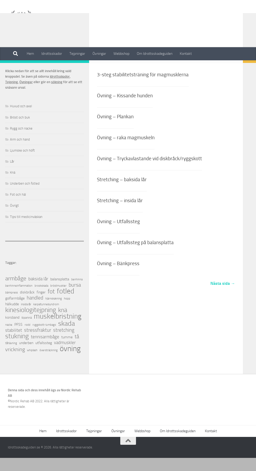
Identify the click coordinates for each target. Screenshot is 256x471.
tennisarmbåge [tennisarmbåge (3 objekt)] (45, 349)
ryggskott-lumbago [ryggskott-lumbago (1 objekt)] (44, 338)
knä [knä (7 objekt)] (62, 323)
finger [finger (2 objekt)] (41, 305)
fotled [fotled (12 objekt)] (65, 304)
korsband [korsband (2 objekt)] (12, 330)
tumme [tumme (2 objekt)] (67, 350)
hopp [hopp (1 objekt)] (67, 311)
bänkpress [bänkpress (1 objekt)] (11, 305)
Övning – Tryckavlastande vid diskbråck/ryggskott (149, 172)
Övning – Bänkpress (118, 277)
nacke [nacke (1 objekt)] (8, 338)
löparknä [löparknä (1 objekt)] (26, 331)
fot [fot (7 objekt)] (51, 304)
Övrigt (14, 219)
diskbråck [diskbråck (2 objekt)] (27, 305)
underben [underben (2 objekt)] (26, 356)
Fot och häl (18, 208)
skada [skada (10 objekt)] (66, 336)
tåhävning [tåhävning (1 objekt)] (11, 356)
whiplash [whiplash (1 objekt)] (32, 363)
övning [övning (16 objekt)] (70, 362)
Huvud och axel (21, 119)
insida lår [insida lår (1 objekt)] (26, 317)
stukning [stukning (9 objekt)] (17, 349)
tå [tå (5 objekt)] (77, 349)
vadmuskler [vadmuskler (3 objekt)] (65, 355)
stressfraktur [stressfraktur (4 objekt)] (37, 343)
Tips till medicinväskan (26, 230)
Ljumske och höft (22, 163)
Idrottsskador (51, 53)
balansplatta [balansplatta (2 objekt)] (59, 292)
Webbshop (121, 53)
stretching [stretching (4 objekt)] (63, 343)
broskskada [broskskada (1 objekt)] (41, 299)
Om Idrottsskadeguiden (154, 53)
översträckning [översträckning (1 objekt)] (49, 363)
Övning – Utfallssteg (118, 235)
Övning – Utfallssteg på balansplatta (135, 256)
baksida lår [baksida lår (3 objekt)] (38, 292)
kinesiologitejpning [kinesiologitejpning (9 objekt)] (30, 323)
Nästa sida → (222, 296)
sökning (56, 95)
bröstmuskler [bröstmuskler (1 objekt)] (58, 299)
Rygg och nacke (21, 141)
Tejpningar (77, 53)
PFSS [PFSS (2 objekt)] (18, 337)
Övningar (99, 53)
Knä (12, 186)
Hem (30, 53)
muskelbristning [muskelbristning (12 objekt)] (57, 329)
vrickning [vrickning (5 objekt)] (15, 362)
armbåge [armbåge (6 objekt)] (15, 292)
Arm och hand (20, 152)
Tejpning (11, 95)
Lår (12, 174)
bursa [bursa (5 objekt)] (75, 298)
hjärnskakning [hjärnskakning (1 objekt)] (53, 311)
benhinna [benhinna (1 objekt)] (77, 292)
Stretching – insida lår (120, 214)
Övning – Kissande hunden (125, 109)
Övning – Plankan (115, 130)
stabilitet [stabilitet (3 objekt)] (13, 343)
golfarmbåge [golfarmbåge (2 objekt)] (15, 311)
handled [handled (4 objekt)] (35, 311)
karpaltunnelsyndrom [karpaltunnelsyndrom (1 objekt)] (46, 317)
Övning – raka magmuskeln (126, 151)
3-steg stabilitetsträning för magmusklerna (143, 88)
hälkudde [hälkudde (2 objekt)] (12, 317)
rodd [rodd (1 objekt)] (27, 338)
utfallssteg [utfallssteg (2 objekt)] (43, 356)
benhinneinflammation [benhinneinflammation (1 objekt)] (18, 299)
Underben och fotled (25, 197)
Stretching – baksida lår (122, 193)
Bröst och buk (20, 130)
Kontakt (186, 53)
